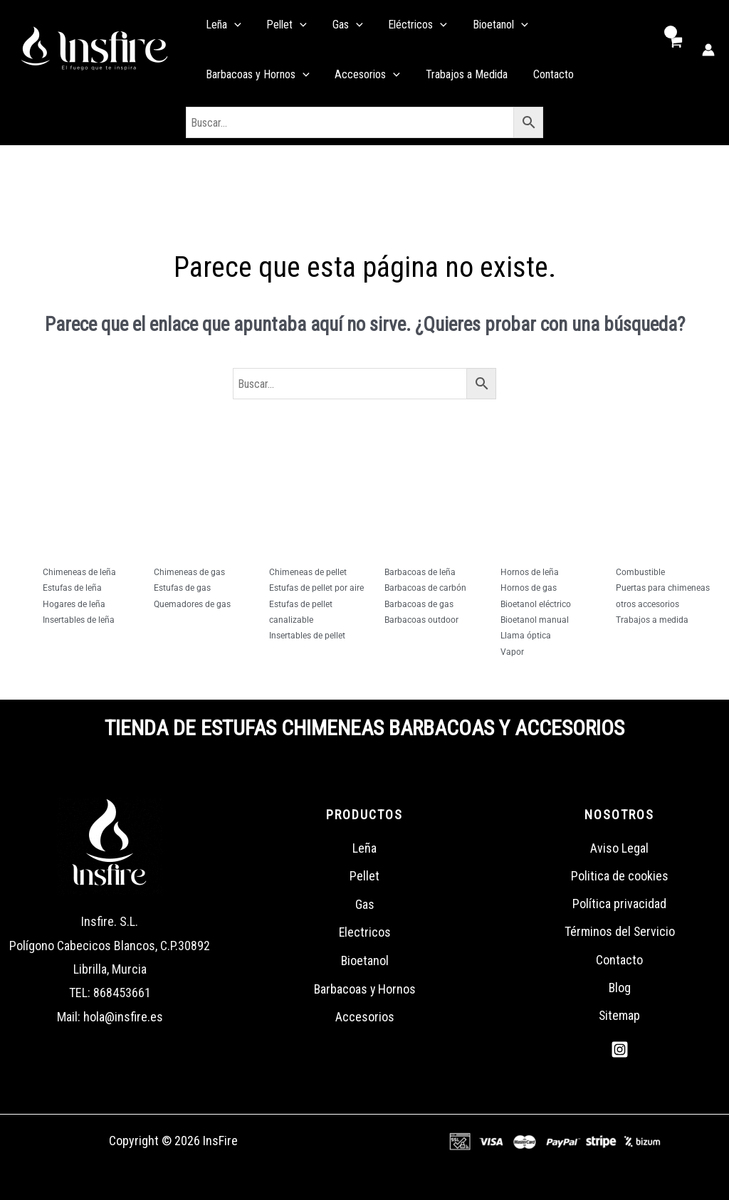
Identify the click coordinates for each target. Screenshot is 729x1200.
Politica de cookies (619, 875)
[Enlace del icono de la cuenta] (708, 49)
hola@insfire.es (123, 1016)
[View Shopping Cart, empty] (675, 49)
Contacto (619, 960)
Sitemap (620, 1016)
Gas (364, 904)
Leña (364, 848)
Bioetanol (364, 960)
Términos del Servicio (619, 932)
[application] (230, 25)
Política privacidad (619, 904)
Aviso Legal (619, 848)
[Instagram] (620, 1051)
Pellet (364, 875)
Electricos (364, 932)
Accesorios (364, 1016)
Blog (619, 988)
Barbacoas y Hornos (364, 988)
